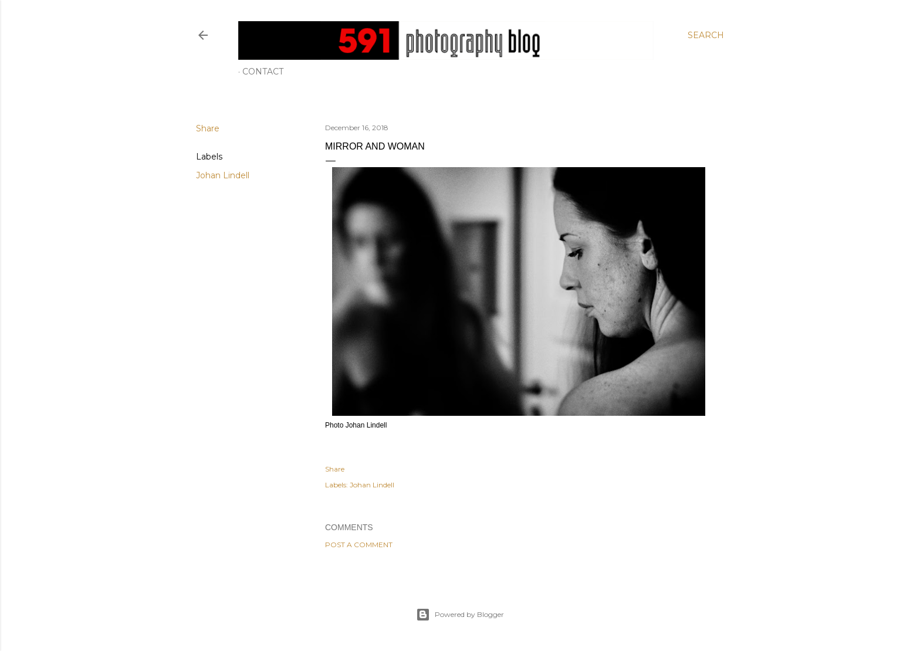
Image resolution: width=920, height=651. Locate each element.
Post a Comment (359, 544)
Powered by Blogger (460, 615)
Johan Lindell (222, 175)
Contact (262, 71)
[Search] (706, 35)
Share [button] (207, 128)
